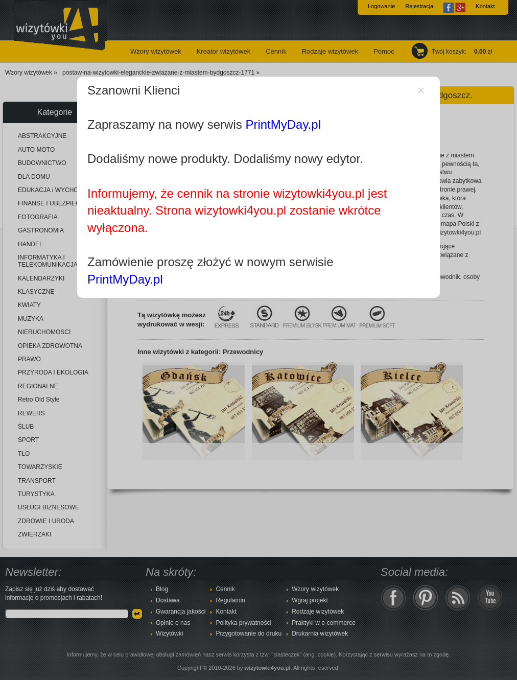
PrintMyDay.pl (283, 124)
